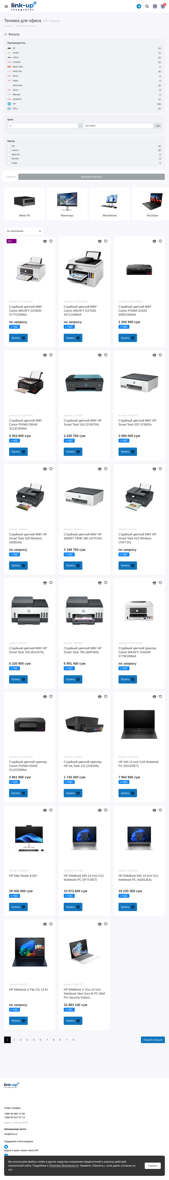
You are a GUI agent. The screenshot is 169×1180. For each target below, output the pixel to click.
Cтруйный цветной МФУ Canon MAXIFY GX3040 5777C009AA (25, 310)
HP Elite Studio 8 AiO (23, 875)
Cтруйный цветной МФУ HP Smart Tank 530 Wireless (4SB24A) (28, 538)
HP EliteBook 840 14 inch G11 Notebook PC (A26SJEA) (138, 877)
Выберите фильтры (91, 176)
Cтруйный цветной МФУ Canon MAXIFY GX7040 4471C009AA (80, 310)
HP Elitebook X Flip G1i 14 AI (28, 989)
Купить (18, 338)
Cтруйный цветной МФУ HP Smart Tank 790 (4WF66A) (82, 650)
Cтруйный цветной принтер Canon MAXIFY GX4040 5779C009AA (137, 652)
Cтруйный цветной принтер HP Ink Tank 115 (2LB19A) (82, 764)
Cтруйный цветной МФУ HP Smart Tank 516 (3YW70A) (82, 422)
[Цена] (42, 126)
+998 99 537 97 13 (14, 1117)
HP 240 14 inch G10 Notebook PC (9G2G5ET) (138, 764)
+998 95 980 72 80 (14, 1113)
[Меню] (6, 6)
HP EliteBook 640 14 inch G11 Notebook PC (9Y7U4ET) (84, 877)
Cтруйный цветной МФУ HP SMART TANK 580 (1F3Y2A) (83, 536)
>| (73, 1039)
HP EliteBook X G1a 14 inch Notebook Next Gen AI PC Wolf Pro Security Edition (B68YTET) (84, 994)
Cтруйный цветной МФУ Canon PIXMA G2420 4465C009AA (134, 310)
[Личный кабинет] (155, 6)
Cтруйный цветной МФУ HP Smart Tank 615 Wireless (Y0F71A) (137, 538)
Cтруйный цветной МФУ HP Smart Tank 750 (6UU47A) (28, 650)
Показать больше (153, 1039)
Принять (152, 1165)
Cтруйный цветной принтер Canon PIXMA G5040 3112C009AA (28, 766)
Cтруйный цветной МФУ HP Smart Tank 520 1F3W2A (137, 422)
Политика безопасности (63, 1165)
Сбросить (11, 176)
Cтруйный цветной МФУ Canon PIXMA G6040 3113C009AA (25, 424)
